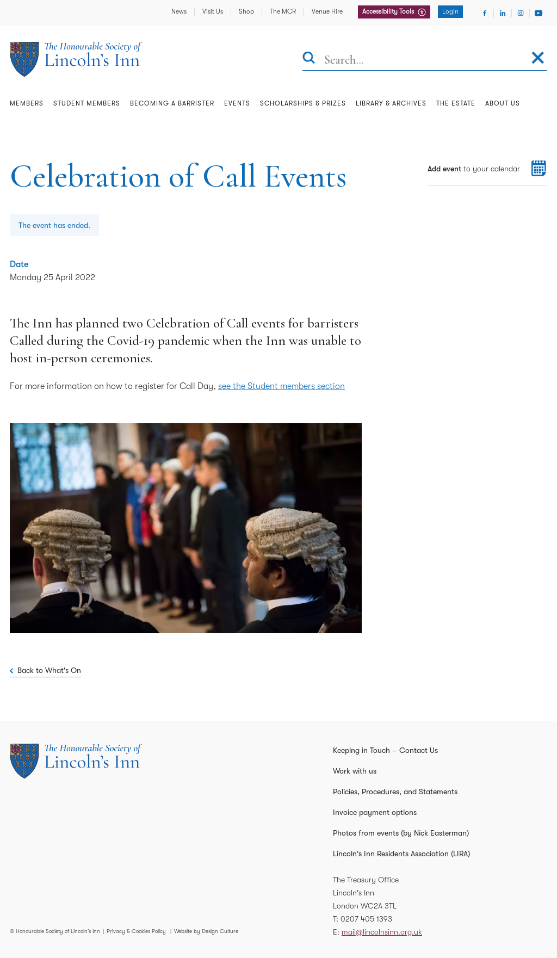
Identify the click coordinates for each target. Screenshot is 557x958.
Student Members (86, 103)
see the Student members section (281, 386)
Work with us (354, 771)
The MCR (283, 11)
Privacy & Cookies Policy (136, 931)
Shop (246, 11)
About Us (502, 103)
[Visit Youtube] (538, 13)
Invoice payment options (375, 812)
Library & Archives (391, 103)
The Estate (455, 103)
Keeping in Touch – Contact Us (385, 750)
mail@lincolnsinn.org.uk (382, 932)
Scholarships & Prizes (303, 103)
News (179, 11)
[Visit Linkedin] (502, 13)
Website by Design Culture (206, 931)
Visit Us (212, 11)
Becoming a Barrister (172, 103)
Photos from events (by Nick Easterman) (401, 833)
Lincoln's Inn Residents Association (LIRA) (401, 853)
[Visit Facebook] (484, 13)
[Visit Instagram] (520, 13)
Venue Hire (327, 11)
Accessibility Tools (389, 11)
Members (27, 103)
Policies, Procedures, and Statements (395, 791)
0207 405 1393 (366, 918)
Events (237, 103)
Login (450, 11)
